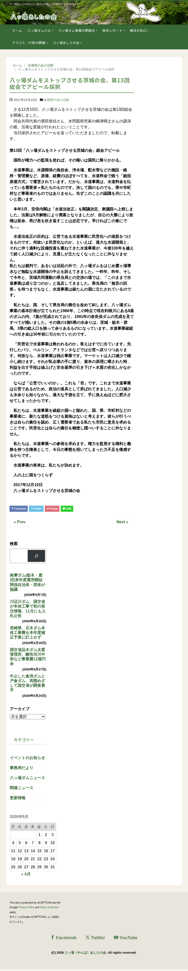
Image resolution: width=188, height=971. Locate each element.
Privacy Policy (26, 909)
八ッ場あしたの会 (66, 42)
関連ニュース (21, 790)
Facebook (22, 509)
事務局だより (21, 770)
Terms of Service (49, 909)
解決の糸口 (138, 30)
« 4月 (25, 876)
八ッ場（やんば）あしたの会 (85, 954)
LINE (89, 509)
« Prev (19, 524)
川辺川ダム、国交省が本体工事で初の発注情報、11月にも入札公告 (28, 610)
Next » (122, 524)
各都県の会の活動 (56, 100)
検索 (14, 546)
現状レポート (112, 30)
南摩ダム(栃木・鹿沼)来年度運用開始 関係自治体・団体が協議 (28, 584)
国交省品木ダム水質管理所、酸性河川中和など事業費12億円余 (28, 659)
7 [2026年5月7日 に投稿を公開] (33, 845)
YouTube (126, 939)
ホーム (17, 30)
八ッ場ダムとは (39, 30)
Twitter (47, 509)
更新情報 (17, 800)
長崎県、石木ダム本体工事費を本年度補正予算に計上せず (27, 634)
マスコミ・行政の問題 (29, 42)
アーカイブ (19, 711)
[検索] (36, 558)
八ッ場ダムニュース (27, 780)
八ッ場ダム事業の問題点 (76, 30)
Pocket (69, 509)
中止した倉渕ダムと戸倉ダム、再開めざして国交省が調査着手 (27, 685)
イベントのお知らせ (27, 760)
